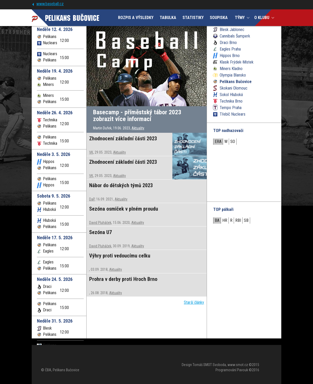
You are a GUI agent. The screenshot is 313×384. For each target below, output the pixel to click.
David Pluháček (100, 223)
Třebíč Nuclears (232, 114)
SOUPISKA (219, 17)
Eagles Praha (230, 49)
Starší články (194, 302)
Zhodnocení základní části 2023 (123, 138)
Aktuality (138, 128)
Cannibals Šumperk (235, 36)
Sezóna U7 (100, 232)
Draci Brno (228, 42)
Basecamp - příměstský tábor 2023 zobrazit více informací (137, 116)
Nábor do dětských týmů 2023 (121, 185)
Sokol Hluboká (231, 94)
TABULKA (168, 17)
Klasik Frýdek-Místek (236, 62)
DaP (92, 199)
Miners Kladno (231, 68)
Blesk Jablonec (232, 29)
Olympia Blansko (233, 75)
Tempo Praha (231, 107)
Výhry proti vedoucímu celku (119, 256)
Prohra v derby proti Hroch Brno (123, 279)
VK (91, 152)
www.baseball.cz (50, 3)
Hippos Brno (230, 55)
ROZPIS (135, 17)
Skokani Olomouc (233, 88)
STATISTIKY (193, 17)
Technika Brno (231, 101)
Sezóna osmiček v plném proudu (123, 209)
